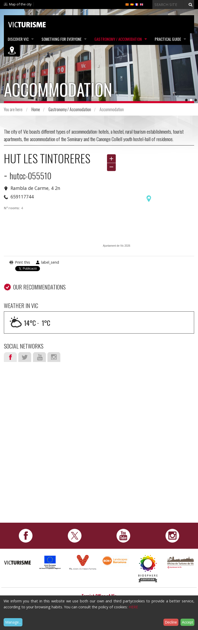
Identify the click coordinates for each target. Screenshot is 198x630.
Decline (171, 622)
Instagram (53, 357)
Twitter (24, 357)
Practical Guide (168, 39)
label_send (50, 262)
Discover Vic (18, 39)
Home (35, 109)
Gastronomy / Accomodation (118, 39)
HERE (133, 606)
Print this (22, 262)
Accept (187, 622)
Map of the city (20, 4)
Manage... (13, 622)
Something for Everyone (61, 39)
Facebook (10, 357)
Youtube (39, 357)
